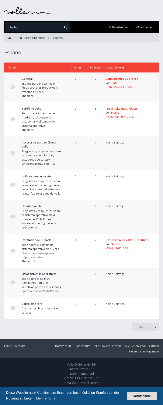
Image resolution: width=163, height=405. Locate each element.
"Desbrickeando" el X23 (121, 108)
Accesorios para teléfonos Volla (39, 145)
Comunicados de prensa (122, 79)
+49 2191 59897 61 (87, 378)
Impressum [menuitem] (83, 346)
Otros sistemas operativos (39, 274)
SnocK (115, 244)
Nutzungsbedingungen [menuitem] (144, 351)
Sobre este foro (32, 304)
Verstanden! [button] (142, 396)
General (27, 79)
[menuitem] (145, 27)
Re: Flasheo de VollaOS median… (127, 240)
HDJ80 (115, 112)
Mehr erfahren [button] (47, 398)
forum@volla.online (86, 383)
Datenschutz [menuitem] (63, 346)
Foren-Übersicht (14, 346)
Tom (114, 83)
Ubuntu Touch (31, 206)
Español (13, 52)
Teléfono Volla (31, 108)
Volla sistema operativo (37, 176)
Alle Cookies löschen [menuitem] (107, 346)
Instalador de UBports (36, 240)
